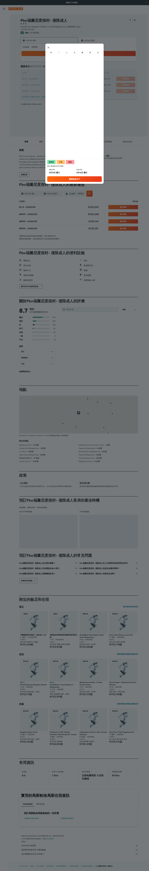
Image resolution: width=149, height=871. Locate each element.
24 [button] (43, 84)
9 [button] (37, 73)
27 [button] (60, 84)
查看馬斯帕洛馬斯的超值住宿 (127, 654)
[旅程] (4, 53)
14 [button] (65, 73)
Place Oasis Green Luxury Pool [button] (121, 635)
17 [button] (42, 79)
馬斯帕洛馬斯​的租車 (31, 818)
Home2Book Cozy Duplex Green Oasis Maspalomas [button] (92, 636)
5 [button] (53, 68)
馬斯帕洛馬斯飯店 (67, 818)
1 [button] (70, 62)
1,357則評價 (34, 33)
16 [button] (37, 79)
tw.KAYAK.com (23, 866)
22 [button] (71, 79)
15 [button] (71, 73)
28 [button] (65, 84)
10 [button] (43, 73)
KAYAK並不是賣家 (79, 845)
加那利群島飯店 (61, 866)
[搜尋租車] (4, 25)
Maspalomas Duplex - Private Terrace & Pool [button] (91, 683)
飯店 (32, 866)
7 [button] (65, 68)
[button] (146, 2)
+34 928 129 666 (27, 29)
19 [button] (54, 79)
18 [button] (48, 79)
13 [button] (59, 73)
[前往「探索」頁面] (4, 37)
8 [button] (70, 68)
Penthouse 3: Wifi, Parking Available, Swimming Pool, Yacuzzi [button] (63, 733)
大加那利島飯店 (74, 866)
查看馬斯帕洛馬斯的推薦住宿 (127, 704)
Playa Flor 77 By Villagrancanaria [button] (121, 732)
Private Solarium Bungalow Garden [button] (33, 685)
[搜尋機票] (4, 16)
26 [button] (54, 84)
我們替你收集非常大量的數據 (79, 849)
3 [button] (42, 68)
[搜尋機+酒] (4, 30)
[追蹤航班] (4, 42)
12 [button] (54, 73)
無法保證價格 (49, 839)
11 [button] (48, 73)
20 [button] (59, 79)
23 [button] (37, 84)
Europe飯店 (40, 866)
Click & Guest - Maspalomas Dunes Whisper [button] (122, 683)
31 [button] (43, 90)
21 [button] (65, 79)
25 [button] (48, 84)
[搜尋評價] (92, 309)
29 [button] (71, 84)
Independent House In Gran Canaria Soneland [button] (93, 733)
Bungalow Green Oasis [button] (28, 732)
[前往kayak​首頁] (15, 8)
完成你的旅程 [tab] (28, 804)
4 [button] (48, 68)
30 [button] (37, 90)
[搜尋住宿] (4, 20)
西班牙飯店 (50, 866)
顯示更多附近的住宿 (130, 607)
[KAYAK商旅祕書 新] (4, 47)
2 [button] (37, 68)
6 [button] (59, 68)
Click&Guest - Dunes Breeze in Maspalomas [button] (61, 686)
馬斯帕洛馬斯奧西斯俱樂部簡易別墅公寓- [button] (64, 636)
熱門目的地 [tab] (40, 804)
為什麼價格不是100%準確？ (79, 854)
